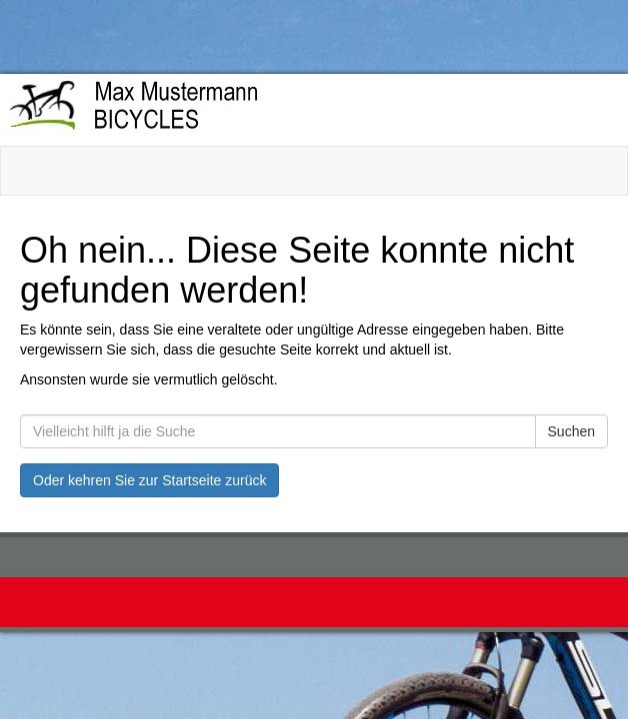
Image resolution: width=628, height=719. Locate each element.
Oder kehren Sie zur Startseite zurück (149, 480)
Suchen (571, 431)
